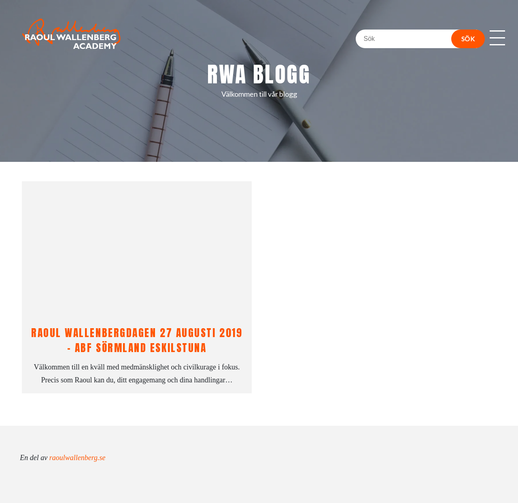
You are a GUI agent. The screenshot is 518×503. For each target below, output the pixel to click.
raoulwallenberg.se (77, 458)
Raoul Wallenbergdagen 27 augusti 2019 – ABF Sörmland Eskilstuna (136, 340)
